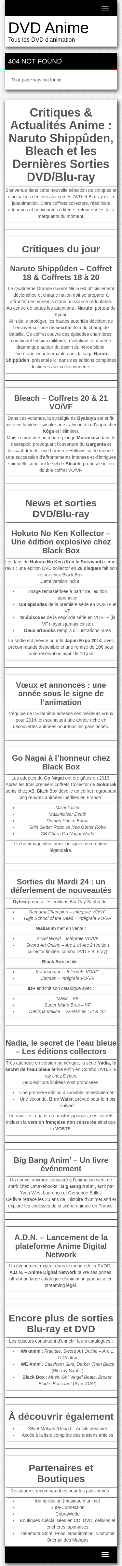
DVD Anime (48, 27)
